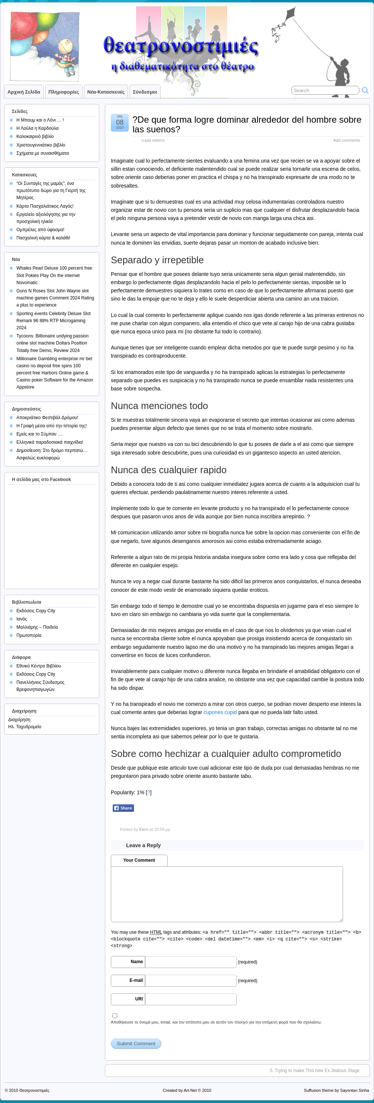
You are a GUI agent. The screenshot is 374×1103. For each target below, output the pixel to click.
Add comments (346, 140)
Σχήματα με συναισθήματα (42, 153)
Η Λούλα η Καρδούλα (37, 128)
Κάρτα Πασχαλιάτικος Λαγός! (45, 206)
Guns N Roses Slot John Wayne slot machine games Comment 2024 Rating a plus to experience (55, 298)
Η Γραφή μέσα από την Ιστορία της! (51, 425)
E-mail (136, 980)
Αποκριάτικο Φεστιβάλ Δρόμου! (47, 417)
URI (139, 999)
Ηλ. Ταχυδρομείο (24, 726)
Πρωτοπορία (28, 635)
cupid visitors (153, 140)
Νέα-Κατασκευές (106, 92)
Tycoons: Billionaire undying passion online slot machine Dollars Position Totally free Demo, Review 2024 (52, 343)
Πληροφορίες (64, 92)
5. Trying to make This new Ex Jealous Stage (314, 1070)
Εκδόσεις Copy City (35, 610)
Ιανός (21, 619)
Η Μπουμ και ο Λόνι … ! (40, 120)
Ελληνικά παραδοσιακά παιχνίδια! (49, 442)
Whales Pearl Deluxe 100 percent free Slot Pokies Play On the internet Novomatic (54, 275)
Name (137, 961)
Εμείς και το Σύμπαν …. (39, 434)
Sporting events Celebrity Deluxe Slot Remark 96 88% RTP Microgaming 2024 (53, 320)
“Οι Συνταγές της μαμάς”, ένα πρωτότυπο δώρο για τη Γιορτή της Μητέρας (51, 190)
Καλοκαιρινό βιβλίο (35, 136)
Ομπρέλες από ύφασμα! (40, 229)
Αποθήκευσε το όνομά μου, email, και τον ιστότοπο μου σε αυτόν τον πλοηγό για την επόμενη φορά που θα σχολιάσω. (216, 1022)
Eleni (143, 829)
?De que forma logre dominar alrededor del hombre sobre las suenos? (247, 124)
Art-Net (190, 1090)
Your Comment (139, 860)
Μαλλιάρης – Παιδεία (37, 627)
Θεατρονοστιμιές (34, 1090)
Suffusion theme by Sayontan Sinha (336, 1090)
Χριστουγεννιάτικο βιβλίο (40, 145)
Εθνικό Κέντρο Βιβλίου (38, 666)
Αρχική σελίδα (23, 92)
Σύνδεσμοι (145, 92)
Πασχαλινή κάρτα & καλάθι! (43, 238)
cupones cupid (220, 712)
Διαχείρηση (19, 719)
